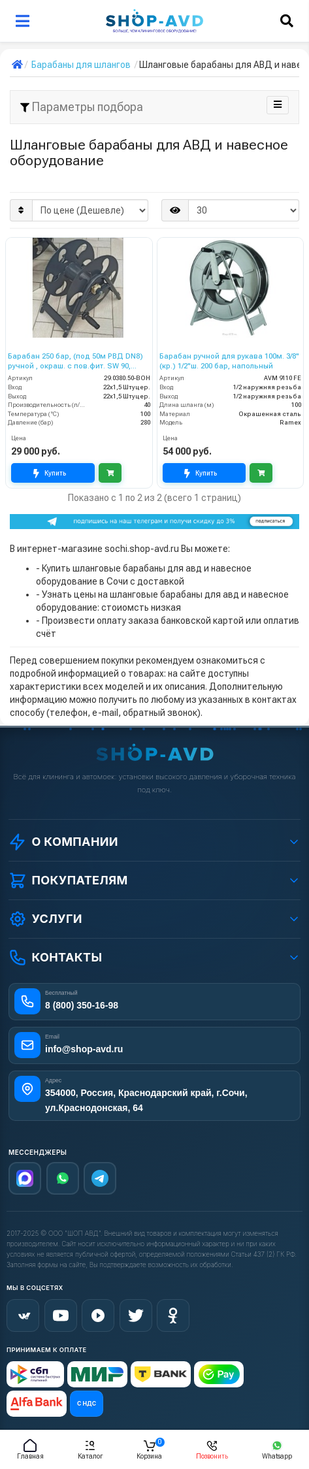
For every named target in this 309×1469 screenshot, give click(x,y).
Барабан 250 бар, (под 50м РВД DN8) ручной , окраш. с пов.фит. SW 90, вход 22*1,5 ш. (75, 361)
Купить (49, 473)
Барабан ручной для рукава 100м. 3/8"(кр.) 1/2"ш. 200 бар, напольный (229, 361)
